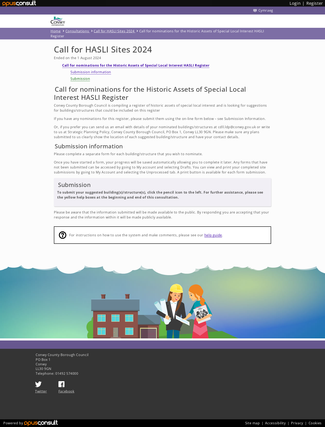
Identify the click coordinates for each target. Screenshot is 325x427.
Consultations (77, 31)
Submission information (90, 72)
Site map (252, 423)
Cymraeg (263, 10)
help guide (213, 235)
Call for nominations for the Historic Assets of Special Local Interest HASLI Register (135, 65)
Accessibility (275, 423)
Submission (80, 78)
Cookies (315, 423)
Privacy (297, 423)
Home (56, 31)
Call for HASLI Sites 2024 (114, 31)
